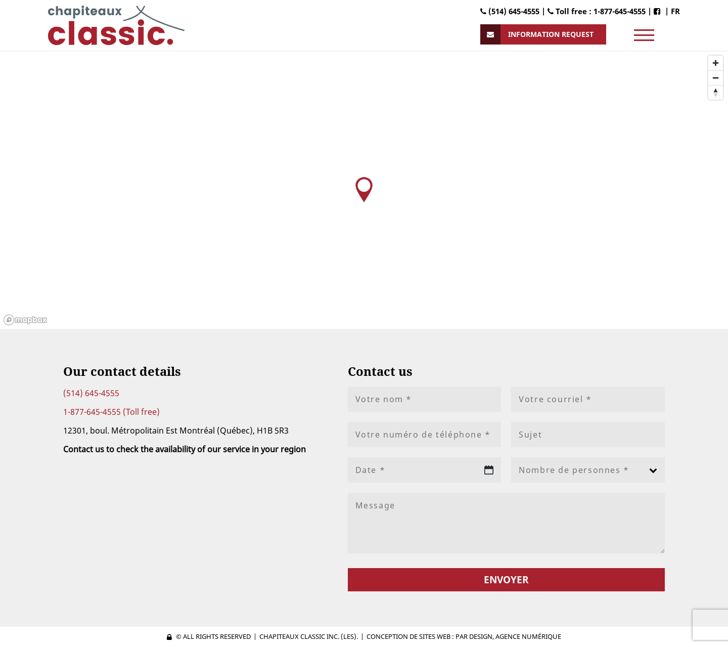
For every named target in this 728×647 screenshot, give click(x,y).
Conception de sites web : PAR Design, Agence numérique (464, 636)
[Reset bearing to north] (715, 92)
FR (675, 11)
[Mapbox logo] (25, 320)
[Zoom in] (715, 63)
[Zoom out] (715, 77)
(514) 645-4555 (91, 393)
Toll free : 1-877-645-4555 (597, 11)
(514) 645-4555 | (514, 11)
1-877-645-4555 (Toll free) (111, 411)
